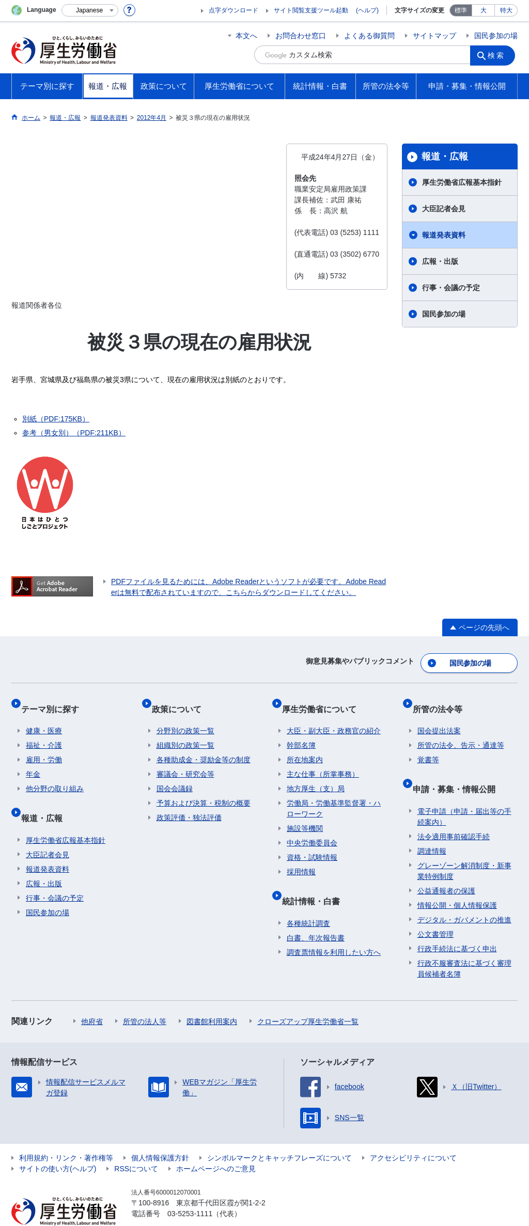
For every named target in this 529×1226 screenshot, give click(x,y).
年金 (33, 761)
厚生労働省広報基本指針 (462, 182)
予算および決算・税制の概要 (204, 789)
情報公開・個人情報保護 (457, 881)
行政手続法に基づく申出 (457, 925)
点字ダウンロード (233, 10)
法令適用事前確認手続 (453, 813)
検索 (499, 55)
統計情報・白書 (316, 882)
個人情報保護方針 (160, 1134)
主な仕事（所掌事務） (323, 761)
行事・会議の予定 (451, 288)
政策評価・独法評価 (189, 804)
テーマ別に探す (55, 700)
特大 (506, 10)
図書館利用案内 (211, 998)
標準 (461, 10)
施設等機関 (305, 815)
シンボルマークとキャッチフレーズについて (279, 1134)
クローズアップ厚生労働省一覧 (308, 998)
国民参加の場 (496, 35)
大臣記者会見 (443, 209)
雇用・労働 (44, 746)
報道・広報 (445, 156)
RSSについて (136, 1145)
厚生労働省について (324, 700)
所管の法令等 (442, 700)
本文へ (246, 35)
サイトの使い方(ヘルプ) (57, 1145)
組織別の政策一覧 (185, 732)
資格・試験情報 (312, 844)
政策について (181, 700)
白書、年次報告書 (316, 914)
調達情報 (431, 827)
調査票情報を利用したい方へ (334, 928)
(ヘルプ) (367, 10)
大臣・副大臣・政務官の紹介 (334, 717)
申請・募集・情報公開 (458, 770)
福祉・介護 (44, 732)
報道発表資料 (443, 235)
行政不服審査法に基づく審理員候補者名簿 (464, 944)
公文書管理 (435, 910)
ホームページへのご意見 (216, 1145)
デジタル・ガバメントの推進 (464, 896)
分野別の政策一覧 (185, 717)
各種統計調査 (308, 899)
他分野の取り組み (55, 775)
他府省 (92, 998)
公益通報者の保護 (446, 867)
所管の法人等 (144, 998)
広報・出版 (440, 261)
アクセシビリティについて (413, 1134)
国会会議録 (175, 775)
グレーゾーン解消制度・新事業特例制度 (464, 847)
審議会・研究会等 (185, 761)
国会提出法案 (439, 717)
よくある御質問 (369, 35)
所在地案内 (305, 746)
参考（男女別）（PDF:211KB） (74, 433)
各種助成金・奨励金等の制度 (204, 746)
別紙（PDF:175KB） (55, 419)
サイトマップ (434, 35)
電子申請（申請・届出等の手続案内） (464, 793)
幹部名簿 (301, 732)
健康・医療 (44, 717)
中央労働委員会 (312, 829)
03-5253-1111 (189, 1190)
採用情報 (301, 858)
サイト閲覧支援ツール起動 (311, 10)
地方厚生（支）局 (316, 775)
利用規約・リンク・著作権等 (66, 1134)
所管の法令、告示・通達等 (460, 732)
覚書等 (428, 746)
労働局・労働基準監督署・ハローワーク (334, 795)
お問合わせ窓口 (300, 35)
